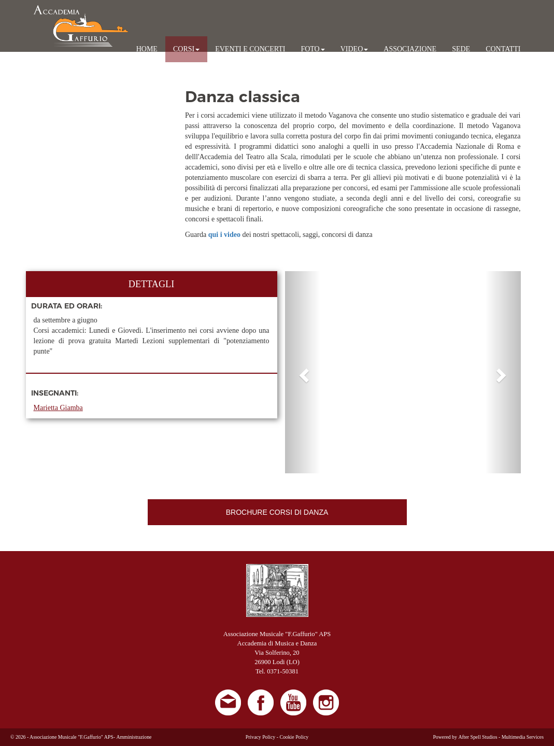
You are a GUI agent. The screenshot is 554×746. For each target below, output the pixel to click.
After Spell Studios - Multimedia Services (501, 737)
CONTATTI (503, 49)
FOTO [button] (312, 49)
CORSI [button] (186, 49)
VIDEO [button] (354, 49)
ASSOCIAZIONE (409, 49)
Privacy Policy (260, 737)
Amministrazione (133, 737)
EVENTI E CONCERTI (250, 49)
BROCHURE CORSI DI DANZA (277, 512)
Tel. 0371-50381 (277, 671)
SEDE (461, 49)
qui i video (225, 234)
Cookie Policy (293, 737)
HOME (147, 49)
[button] (302, 372)
